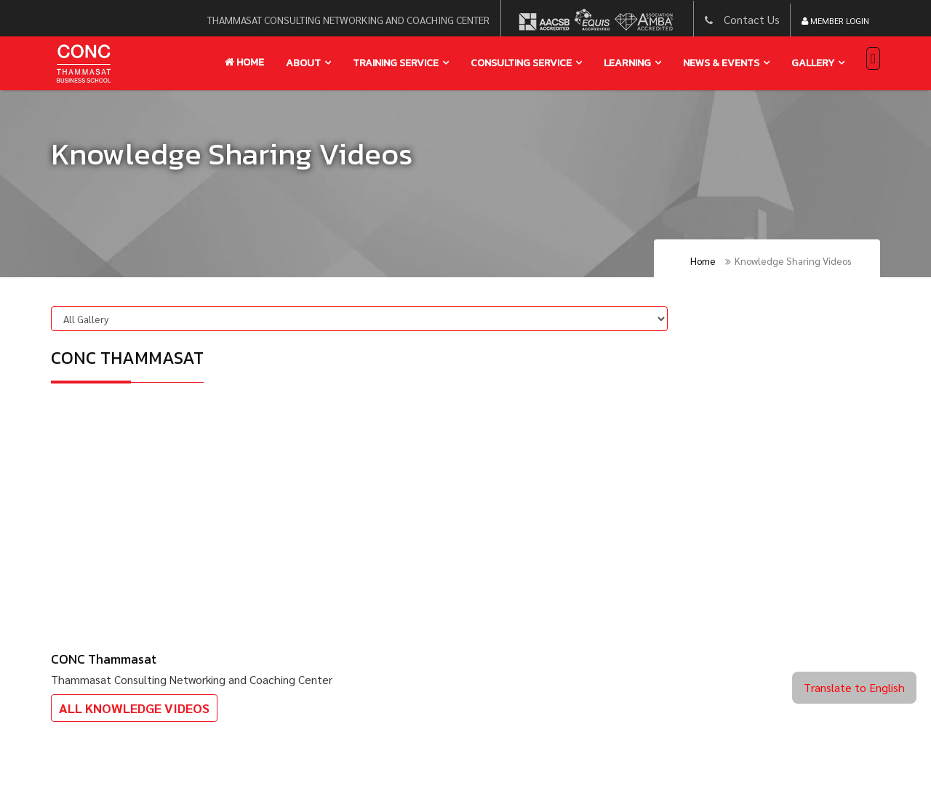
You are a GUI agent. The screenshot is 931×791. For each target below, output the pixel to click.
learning (627, 63)
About (303, 63)
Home (244, 62)
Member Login (835, 20)
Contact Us (752, 19)
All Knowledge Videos (134, 707)
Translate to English (854, 687)
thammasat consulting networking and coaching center (348, 19)
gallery (812, 63)
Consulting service (521, 63)
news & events (721, 63)
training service (396, 63)
